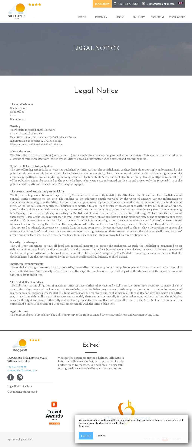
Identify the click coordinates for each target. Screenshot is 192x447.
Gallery (139, 17)
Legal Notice (14, 386)
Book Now (102, 3)
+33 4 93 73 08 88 (128, 3)
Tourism (157, 17)
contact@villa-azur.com (160, 3)
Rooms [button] (101, 17)
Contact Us (177, 17)
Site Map (27, 386)
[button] (180, 4)
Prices (120, 17)
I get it (86, 436)
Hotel (82, 17)
